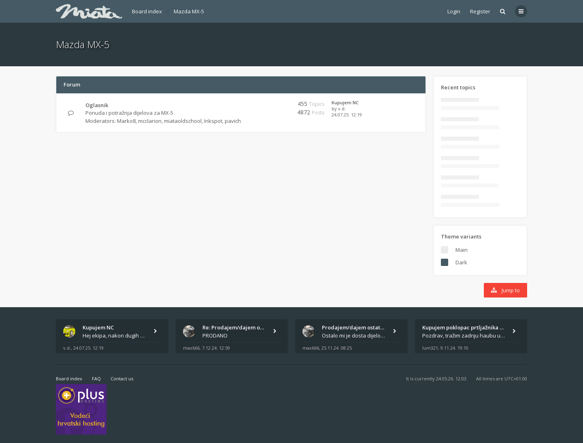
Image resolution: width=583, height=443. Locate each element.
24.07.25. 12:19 (347, 115)
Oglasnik (96, 105)
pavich (233, 120)
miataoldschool (183, 120)
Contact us (122, 378)
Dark (461, 262)
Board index (147, 11)
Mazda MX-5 (189, 11)
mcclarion (150, 120)
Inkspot (213, 120)
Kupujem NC (345, 102)
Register (480, 11)
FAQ (96, 378)
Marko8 (126, 120)
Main (461, 249)
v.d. (342, 108)
